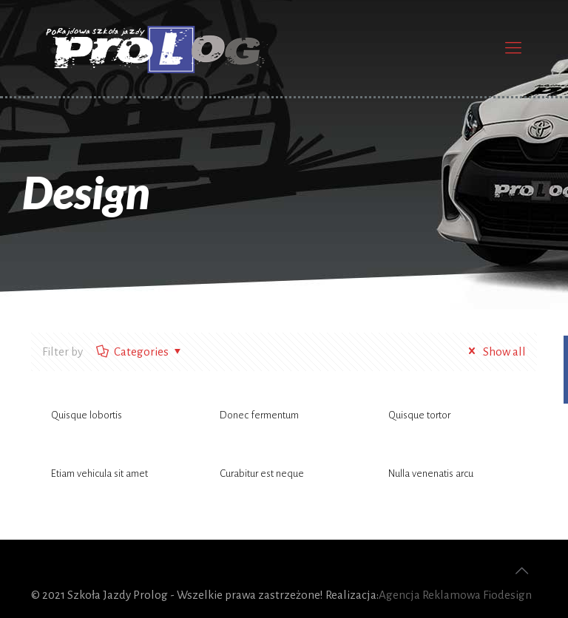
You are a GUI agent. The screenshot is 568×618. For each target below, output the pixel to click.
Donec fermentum (259, 415)
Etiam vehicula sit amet (99, 473)
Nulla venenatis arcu (430, 473)
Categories (140, 351)
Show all (494, 351)
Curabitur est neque (262, 473)
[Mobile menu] (513, 48)
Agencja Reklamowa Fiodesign (455, 594)
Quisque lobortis (86, 415)
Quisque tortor (419, 415)
